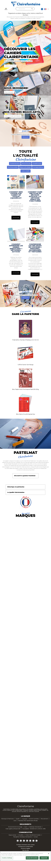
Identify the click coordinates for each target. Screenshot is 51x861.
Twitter (21, 841)
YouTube (24, 841)
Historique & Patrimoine (7, 818)
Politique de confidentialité (25, 846)
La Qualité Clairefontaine (15, 492)
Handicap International (35, 827)
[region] (25, 856)
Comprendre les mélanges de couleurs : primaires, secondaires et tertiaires (35, 248)
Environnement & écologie (15, 827)
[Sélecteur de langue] (46, 9)
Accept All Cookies (32, 857)
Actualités (20, 835)
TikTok (36, 841)
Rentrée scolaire (13, 167)
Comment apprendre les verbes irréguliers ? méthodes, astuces (16, 248)
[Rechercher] (25, 8)
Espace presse (12, 835)
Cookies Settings (7, 857)
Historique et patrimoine (15, 487)
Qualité (18, 818)
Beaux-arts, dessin (25, 167)
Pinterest (27, 841)
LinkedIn (33, 841)
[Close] (48, 853)
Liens (14, 820)
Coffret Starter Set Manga (25, 364)
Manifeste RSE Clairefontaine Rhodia (28, 820)
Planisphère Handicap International (22, 837)
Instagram (30, 841)
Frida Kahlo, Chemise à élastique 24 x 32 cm (25, 340)
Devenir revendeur (34, 818)
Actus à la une (26, 163)
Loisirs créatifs (25, 171)
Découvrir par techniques (12, 116)
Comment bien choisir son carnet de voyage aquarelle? (16, 195)
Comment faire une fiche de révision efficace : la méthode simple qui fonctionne (35, 196)
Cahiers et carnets (10, 66)
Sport (25, 827)
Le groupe (24, 818)
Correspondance (38, 167)
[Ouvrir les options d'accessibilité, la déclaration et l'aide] (42, 9)
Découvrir (26, 137)
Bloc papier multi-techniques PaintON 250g (25, 389)
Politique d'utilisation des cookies (25, 844)
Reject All (44, 857)
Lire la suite (16, 217)
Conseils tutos (37, 163)
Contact (36, 837)
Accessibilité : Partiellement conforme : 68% (34, 828)
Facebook (17, 841)
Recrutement (9, 92)
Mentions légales (25, 848)
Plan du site (25, 850)
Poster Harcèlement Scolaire (33, 835)
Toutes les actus (15, 163)
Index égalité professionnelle (13, 828)
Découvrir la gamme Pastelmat (24, 475)
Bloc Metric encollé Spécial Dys (25, 414)
